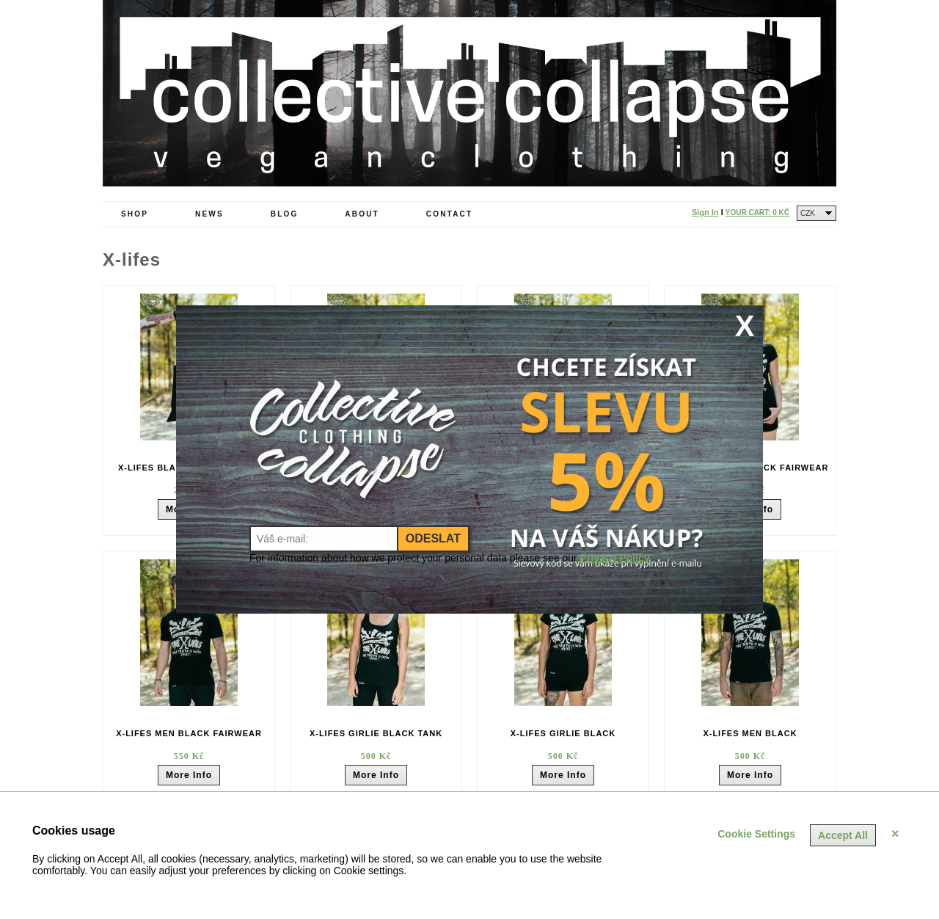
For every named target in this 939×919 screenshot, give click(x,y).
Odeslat (433, 538)
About (362, 214)
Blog (285, 214)
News (209, 214)
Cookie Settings (756, 834)
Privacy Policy (615, 558)
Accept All (843, 835)
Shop (134, 214)
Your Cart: (757, 212)
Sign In (705, 212)
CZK (807, 213)
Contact (449, 214)
